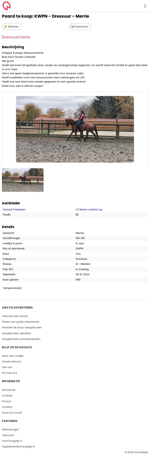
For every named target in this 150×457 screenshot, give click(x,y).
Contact (7, 407)
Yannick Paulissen (14, 209)
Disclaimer (9, 390)
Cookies (7, 395)
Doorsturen (81, 26)
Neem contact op (91, 209)
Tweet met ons (11, 361)
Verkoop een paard (15, 316)
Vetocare (8, 435)
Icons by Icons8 (12, 412)
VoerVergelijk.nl (12, 441)
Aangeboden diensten (16, 333)
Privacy (6, 401)
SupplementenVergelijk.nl (18, 446)
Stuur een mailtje (13, 356)
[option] (23, 179)
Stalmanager (10, 429)
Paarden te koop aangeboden (22, 327)
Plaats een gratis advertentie (20, 322)
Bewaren (13, 26)
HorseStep (141, 452)
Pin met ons (9, 373)
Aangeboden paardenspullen (21, 339)
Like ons (7, 367)
